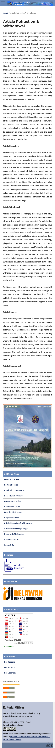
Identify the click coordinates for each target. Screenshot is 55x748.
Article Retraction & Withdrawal (18, 523)
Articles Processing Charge (16, 529)
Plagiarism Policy (11, 518)
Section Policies (11, 485)
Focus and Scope (11, 479)
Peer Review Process (13, 496)
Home (5, 13)
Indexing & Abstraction (14, 534)
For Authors (9, 667)
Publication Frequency (14, 490)
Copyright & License (13, 512)
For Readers (9, 662)
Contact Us (9, 545)
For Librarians (10, 673)
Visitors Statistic (11, 540)
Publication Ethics (12, 507)
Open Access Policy (12, 501)
